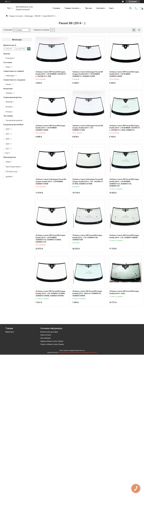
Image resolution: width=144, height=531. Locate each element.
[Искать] (130, 8)
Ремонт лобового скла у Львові (52, 344)
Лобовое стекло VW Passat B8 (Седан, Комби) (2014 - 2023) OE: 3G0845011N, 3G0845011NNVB (87, 293)
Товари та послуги (16, 16)
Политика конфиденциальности (86, 352)
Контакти (101, 8)
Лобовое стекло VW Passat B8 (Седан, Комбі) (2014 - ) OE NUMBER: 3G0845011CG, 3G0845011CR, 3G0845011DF (124, 182)
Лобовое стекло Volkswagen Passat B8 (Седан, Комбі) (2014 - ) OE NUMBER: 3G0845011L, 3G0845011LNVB (87, 74)
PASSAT (38, 16)
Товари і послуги (71, 8)
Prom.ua (82, 350)
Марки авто (9, 332)
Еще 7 (8, 153)
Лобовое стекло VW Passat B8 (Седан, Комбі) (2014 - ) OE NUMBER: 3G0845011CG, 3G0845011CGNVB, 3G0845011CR (51, 238)
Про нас (88, 8)
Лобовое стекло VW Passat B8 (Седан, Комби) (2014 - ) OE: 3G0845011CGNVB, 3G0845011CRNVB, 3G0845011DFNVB (51, 293)
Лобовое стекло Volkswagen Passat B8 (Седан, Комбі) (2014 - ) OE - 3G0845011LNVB (87, 128)
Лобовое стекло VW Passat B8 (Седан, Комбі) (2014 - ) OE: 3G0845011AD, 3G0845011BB (87, 237)
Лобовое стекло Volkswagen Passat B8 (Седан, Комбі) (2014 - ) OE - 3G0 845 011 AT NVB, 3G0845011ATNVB (87, 181)
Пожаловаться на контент (66, 352)
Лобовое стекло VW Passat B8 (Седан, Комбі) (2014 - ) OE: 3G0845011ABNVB (124, 236)
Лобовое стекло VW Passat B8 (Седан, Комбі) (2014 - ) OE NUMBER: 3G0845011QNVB (124, 74)
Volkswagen (28, 16)
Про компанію (45, 338)
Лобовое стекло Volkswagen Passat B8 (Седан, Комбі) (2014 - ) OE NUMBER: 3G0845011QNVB (51, 181)
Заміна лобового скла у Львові (51, 341)
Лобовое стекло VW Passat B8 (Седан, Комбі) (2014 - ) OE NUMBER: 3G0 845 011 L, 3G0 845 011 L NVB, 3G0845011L (124, 128)
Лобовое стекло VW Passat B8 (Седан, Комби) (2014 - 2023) (124, 292)
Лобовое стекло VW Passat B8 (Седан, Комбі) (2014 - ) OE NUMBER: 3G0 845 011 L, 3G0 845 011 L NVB (51, 74)
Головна (56, 8)
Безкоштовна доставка (49, 332)
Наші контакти (45, 335)
